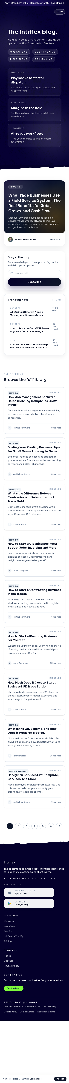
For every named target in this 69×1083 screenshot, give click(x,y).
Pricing (8, 941)
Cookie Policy (10, 1012)
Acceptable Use (32, 1007)
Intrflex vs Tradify (13, 936)
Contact (8, 960)
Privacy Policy (11, 965)
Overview (9, 921)
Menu (60, 12)
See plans (57, 3)
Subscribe (34, 282)
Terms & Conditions (13, 1007)
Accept (60, 1079)
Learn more (36, 1079)
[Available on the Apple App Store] (29, 892)
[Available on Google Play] (29, 903)
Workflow (9, 926)
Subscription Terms (46, 1012)
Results (8, 931)
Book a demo (13, 988)
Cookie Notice (27, 1012)
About (7, 955)
